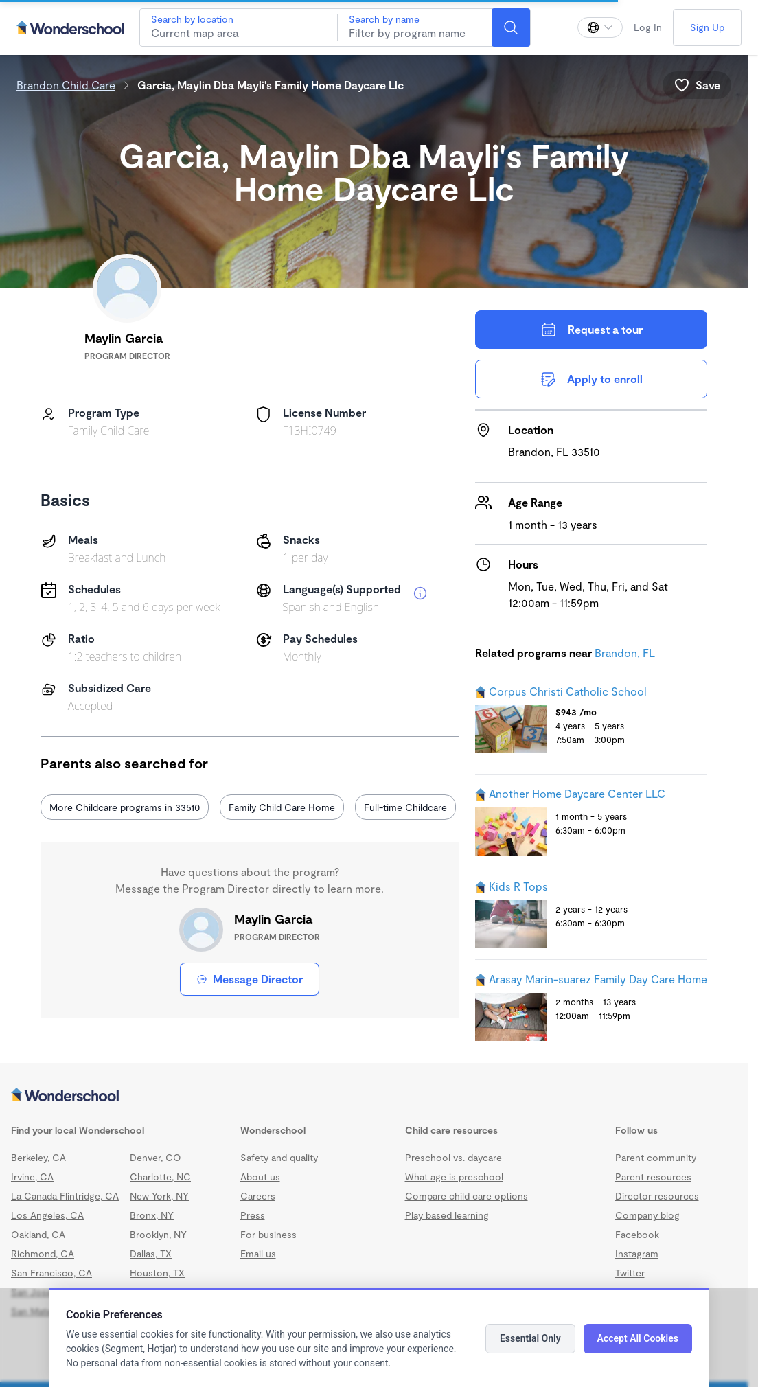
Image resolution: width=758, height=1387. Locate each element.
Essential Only (530, 1338)
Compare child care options (466, 1196)
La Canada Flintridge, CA (65, 1196)
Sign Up (707, 27)
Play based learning (447, 1215)
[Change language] (600, 27)
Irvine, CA (32, 1176)
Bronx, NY (152, 1215)
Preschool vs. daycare (453, 1157)
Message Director (249, 978)
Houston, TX (157, 1273)
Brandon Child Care (65, 84)
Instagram (636, 1253)
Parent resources (653, 1176)
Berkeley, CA (38, 1157)
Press (252, 1215)
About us (260, 1176)
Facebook (637, 1234)
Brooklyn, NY (158, 1234)
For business (268, 1234)
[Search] (511, 27)
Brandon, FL (625, 652)
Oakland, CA (38, 1234)
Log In (648, 27)
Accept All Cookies (637, 1338)
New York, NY (159, 1196)
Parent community (655, 1157)
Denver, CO (155, 1157)
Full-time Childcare (405, 807)
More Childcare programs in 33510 (124, 807)
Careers (257, 1196)
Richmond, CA (42, 1253)
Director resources (657, 1196)
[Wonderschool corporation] (374, 1095)
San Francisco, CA (51, 1273)
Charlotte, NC (160, 1176)
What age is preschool (454, 1176)
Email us (258, 1253)
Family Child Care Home (282, 807)
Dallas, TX (151, 1253)
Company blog (647, 1215)
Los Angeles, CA (47, 1215)
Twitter (630, 1273)
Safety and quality (279, 1157)
